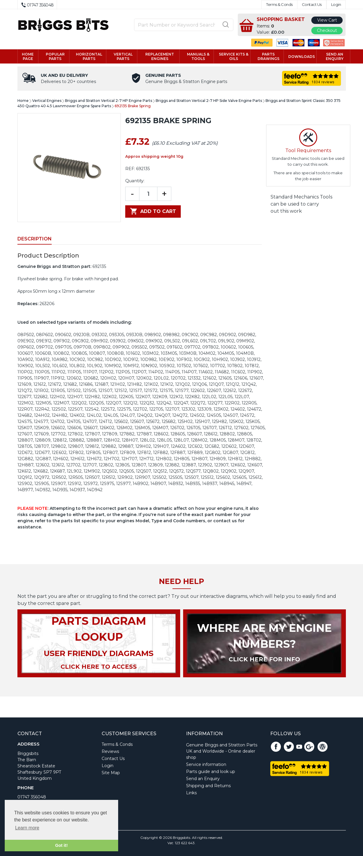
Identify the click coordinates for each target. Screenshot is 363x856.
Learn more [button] (27, 827)
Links (191, 792)
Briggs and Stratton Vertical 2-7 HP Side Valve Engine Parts (209, 100)
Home (23, 100)
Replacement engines (159, 56)
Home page (28, 56)
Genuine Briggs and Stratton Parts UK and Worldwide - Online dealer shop (221, 751)
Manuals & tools (198, 56)
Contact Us (312, 4)
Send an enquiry (335, 56)
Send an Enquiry (203, 778)
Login (336, 4)
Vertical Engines (46, 100)
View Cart (327, 20)
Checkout (327, 30)
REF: (130, 168)
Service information (206, 764)
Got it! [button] (61, 845)
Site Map (111, 772)
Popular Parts (55, 56)
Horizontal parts (89, 56)
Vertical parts (123, 56)
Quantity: (134, 180)
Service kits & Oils (233, 56)
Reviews (110, 751)
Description (34, 239)
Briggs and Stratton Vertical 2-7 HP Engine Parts (108, 100)
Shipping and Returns (208, 785)
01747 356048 (31, 797)
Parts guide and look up (210, 771)
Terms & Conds (279, 4)
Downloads (301, 56)
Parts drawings (268, 56)
